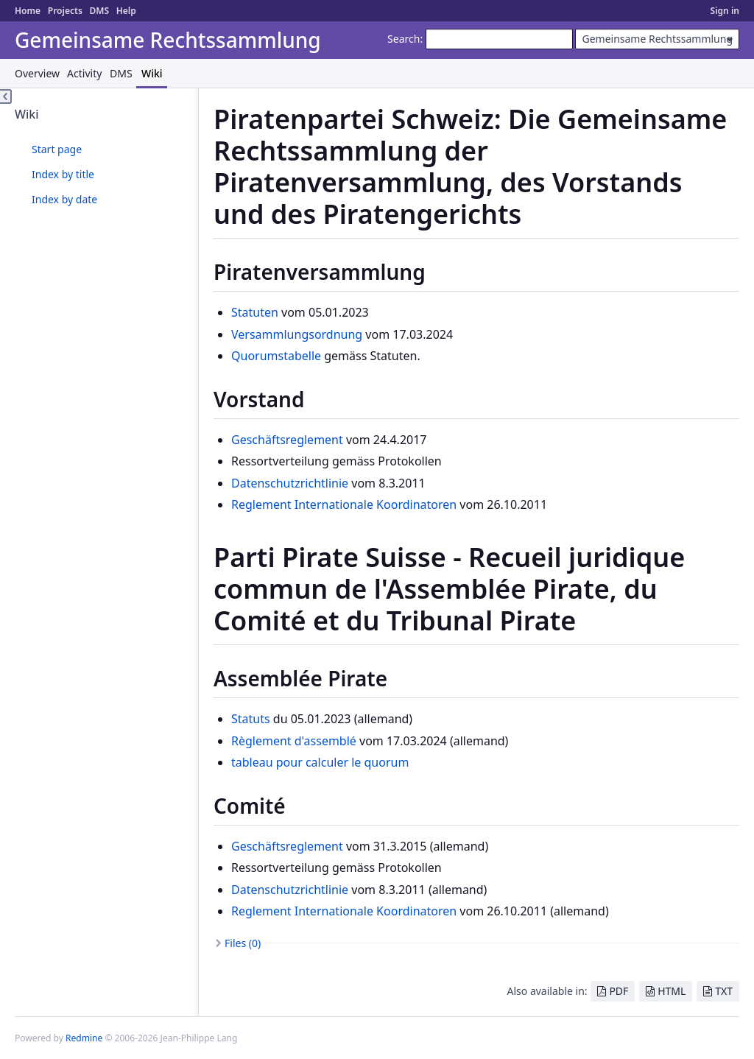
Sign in (725, 10)
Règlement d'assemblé (293, 741)
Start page (57, 149)
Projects (65, 10)
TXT (724, 991)
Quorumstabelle (276, 356)
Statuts (250, 719)
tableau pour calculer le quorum (320, 762)
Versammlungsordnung (296, 334)
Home (27, 10)
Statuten (254, 312)
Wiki (152, 73)
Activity (84, 73)
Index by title (63, 174)
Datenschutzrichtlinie (289, 483)
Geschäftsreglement (287, 440)
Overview (37, 73)
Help (126, 10)
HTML (672, 991)
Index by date (64, 199)
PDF (618, 991)
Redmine (84, 1038)
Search (403, 39)
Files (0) (243, 943)
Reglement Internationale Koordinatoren (344, 504)
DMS (99, 10)
